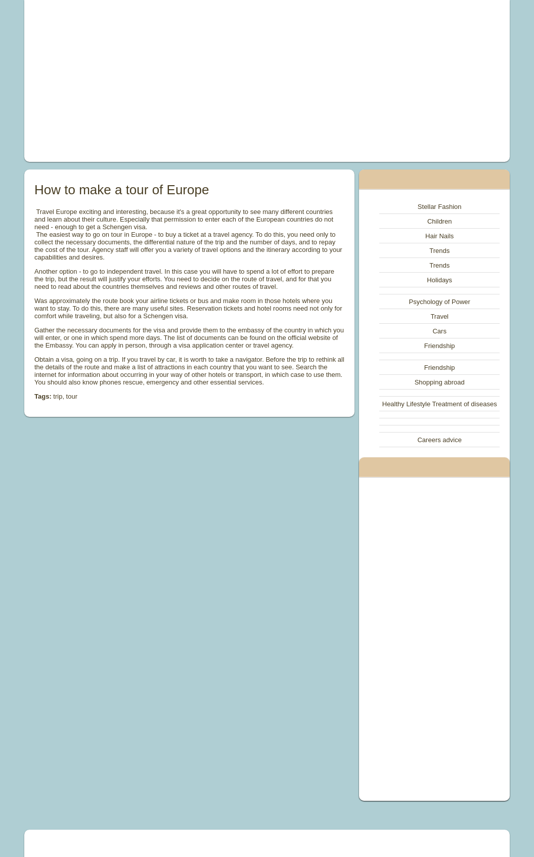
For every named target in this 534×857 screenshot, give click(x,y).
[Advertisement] (174, 81)
